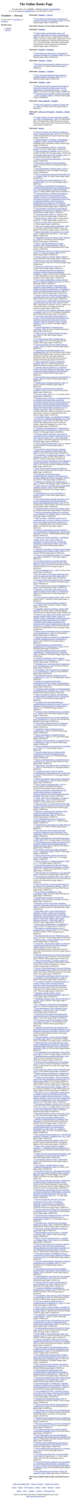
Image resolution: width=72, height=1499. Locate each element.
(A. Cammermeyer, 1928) (51, 1217)
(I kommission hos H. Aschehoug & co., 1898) (51, 1385)
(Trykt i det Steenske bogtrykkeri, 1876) (51, 1045)
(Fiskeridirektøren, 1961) (49, 784)
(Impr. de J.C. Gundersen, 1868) (51, 199)
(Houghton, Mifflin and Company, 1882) (50, 1224)
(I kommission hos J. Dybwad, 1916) (49, 929)
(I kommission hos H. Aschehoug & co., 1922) (51, 1349)
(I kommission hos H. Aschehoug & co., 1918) (51, 773)
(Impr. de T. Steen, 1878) (50, 562)
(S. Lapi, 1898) (51, 89)
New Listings (28, 1487)
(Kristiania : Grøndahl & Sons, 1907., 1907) (52, 1135)
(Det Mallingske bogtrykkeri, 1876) (51, 501)
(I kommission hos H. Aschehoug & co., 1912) (51, 632)
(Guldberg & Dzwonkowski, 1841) (48, 1166)
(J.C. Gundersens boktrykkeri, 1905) (49, 1128)
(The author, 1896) (51, 575)
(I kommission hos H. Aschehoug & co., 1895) (51, 429)
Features (31, 1491)
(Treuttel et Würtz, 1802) (52, 550)
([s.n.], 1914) (47, 570)
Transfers (8, 28)
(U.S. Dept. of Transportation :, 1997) (51, 118)
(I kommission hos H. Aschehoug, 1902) (51, 1356)
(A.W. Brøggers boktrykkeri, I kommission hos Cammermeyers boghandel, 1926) (49, 1202)
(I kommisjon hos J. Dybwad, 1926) (48, 1289)
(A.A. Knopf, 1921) (43, 222)
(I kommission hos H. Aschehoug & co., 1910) (51, 780)
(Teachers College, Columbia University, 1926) (51, 319)
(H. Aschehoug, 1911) (51, 1277)
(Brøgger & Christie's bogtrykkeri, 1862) (50, 476)
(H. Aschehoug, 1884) (50, 20)
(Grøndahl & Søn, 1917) (49, 351)
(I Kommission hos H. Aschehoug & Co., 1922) (51, 1148)
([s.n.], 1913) (51, 521)
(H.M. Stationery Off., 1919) (50, 133)
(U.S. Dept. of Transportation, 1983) (51, 35)
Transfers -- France (45, 60)
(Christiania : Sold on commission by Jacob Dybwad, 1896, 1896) (52, 1154)
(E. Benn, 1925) (43, 394)
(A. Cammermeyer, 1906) (51, 591)
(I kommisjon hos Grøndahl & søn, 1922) (52, 1437)
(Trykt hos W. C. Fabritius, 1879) (52, 620)
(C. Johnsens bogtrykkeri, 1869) (52, 861)
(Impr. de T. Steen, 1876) (51, 984)
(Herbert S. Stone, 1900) (50, 961)
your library (17, 19)
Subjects (51, 1487)
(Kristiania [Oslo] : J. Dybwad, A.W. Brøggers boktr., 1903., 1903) (50, 1239)
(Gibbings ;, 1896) (51, 885)
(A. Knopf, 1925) (49, 1104)
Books (19, 1491)
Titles (44, 1487)
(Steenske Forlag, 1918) (50, 169)
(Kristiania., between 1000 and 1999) (51, 905)
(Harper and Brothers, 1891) (52, 226)
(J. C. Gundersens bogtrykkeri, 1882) (50, 813)
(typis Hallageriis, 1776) (51, 370)
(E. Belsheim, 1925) (51, 1464)
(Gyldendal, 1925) (48, 151)
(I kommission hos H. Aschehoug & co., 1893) (48, 730)
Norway (8, 30)
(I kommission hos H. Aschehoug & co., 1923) (51, 1424)
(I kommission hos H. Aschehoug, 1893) (50, 652)
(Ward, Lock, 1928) (51, 1393)
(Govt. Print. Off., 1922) (51, 302)
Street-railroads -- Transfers (48, 101)
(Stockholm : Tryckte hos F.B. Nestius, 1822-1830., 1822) (51, 541)
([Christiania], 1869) (50, 850)
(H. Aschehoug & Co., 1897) (51, 977)
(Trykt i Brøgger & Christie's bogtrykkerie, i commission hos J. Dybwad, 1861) (52, 462)
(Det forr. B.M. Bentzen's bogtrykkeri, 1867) (51, 1192)
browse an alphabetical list (26, 11)
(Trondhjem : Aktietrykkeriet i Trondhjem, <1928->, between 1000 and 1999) (50, 140)
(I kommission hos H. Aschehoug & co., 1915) (51, 665)
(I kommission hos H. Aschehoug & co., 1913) (51, 639)
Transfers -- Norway (45, 15)
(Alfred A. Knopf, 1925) (46, 218)
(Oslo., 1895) (50, 1283)
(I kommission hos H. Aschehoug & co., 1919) (50, 1372)
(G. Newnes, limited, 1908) (50, 257)
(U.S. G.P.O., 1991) (51, 403)
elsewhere (4, 21)
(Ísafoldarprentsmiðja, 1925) (49, 1399)
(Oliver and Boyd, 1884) (50, 296)
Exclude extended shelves (51, 9)
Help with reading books (21, 1484)
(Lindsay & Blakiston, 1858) (51, 1173)
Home (14, 1487)
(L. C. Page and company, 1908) (51, 252)
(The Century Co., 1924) (48, 214)
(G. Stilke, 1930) (51, 1309)
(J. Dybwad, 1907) (51, 1029)
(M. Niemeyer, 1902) (50, 209)
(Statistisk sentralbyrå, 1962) (50, 383)
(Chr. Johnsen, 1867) (50, 856)
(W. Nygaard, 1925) (51, 1270)
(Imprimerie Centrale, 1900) (51, 945)
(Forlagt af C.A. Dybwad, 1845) (51, 513)
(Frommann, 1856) (50, 76)
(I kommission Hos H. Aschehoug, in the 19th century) (50, 1119)
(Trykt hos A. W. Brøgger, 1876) (51, 1341)
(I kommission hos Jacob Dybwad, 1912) (50, 1443)
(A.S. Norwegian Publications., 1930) (50, 159)
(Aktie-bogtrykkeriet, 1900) (48, 244)
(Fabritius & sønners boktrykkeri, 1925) (51, 188)
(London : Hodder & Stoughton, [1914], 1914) (51, 1182)
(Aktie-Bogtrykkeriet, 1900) (52, 969)
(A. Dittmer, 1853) (51, 867)
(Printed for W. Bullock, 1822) (49, 1140)
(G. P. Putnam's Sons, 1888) (51, 1079)
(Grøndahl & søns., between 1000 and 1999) (51, 532)
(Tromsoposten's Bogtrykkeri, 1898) (50, 1016)
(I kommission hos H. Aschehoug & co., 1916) (51, 705)
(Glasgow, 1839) (51, 805)
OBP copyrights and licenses (35, 1496)
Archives (39, 1491)
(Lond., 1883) (50, 1472)
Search (20, 1487)
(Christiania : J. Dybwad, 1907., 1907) (50, 1009)
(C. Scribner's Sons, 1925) (46, 266)
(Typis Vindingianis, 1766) (50, 832)
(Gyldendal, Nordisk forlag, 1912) (50, 281)
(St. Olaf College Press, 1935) (51, 1109)
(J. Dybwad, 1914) (51, 1255)
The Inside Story (49, 1491)
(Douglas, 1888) (50, 1087)
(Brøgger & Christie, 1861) (52, 844)
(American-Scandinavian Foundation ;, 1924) (48, 272)
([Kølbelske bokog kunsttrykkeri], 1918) (51, 1247)
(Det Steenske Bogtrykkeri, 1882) (49, 994)
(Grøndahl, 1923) (50, 1430)
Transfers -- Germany (46, 71)
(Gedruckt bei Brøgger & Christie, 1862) (49, 820)
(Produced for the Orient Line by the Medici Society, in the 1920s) (51, 1210)
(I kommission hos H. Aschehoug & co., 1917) (50, 1365)
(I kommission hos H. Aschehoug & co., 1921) (51, 683)
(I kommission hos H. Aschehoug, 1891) (52, 1262)
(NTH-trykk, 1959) (51, 915)
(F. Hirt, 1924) (50, 451)
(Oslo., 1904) (51, 876)
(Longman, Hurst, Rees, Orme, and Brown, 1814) (51, 1097)
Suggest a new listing (52, 1484)
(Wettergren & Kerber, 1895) (51, 288)
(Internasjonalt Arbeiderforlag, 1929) (51, 1322)
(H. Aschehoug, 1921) (51, 155)
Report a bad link (37, 1484)
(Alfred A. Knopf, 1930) (49, 597)
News (25, 1491)
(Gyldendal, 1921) (49, 939)
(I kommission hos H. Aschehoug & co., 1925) (48, 1302)
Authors (37, 1487)
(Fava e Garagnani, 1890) (51, 94)
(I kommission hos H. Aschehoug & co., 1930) (51, 670)
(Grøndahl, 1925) (51, 793)
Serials (57, 1487)
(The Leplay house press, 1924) (51, 436)
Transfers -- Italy (44, 82)
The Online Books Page (35, 4)
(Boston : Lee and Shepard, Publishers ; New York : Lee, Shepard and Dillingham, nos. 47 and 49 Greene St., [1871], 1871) (51, 419)
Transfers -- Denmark (46, 50)
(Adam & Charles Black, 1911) (48, 443)
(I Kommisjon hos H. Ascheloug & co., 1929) (48, 659)
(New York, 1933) (52, 1113)
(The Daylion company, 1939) (52, 508)
